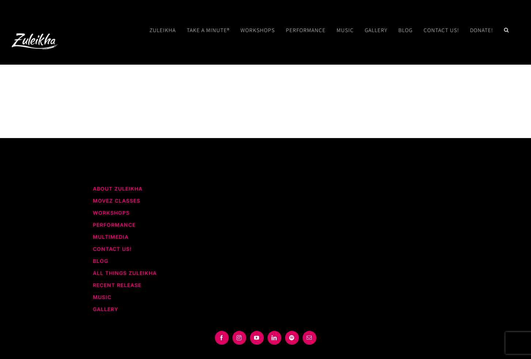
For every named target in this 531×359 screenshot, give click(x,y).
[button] (506, 30)
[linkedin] (274, 338)
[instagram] (239, 338)
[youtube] (257, 338)
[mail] (309, 338)
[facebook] (222, 338)
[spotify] (292, 338)
